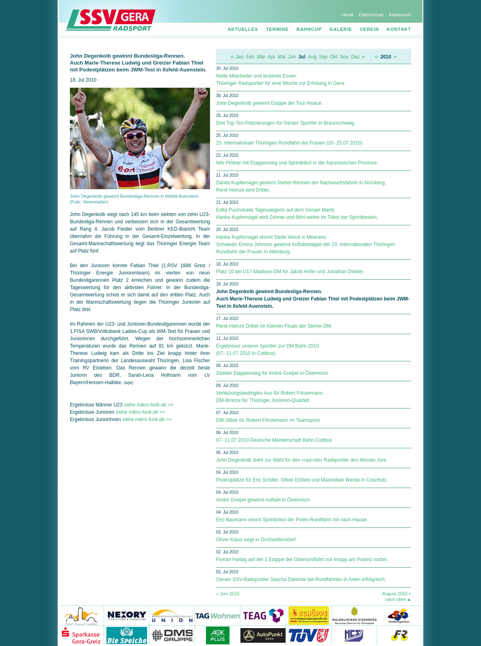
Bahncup (309, 29)
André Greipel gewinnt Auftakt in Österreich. (263, 500)
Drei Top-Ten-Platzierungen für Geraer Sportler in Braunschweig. (285, 123)
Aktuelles (243, 29)
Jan (239, 57)
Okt (334, 57)
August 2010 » (396, 593)
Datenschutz (371, 14)
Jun (292, 57)
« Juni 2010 (227, 593)
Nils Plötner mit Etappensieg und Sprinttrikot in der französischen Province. (297, 163)
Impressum (400, 14)
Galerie (340, 29)
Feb (250, 57)
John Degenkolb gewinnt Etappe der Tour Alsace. (269, 103)
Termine (277, 29)
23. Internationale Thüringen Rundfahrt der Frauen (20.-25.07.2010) (289, 143)
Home (347, 14)
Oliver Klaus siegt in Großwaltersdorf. (256, 539)
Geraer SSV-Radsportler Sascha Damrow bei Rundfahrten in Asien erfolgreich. (301, 579)
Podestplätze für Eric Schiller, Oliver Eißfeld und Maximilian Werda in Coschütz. (302, 480)
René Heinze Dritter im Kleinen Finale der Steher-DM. (274, 326)
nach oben (396, 599)
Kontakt (399, 29)
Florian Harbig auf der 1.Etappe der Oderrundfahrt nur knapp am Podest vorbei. (302, 559)
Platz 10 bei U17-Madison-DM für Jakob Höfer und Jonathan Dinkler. (290, 271)
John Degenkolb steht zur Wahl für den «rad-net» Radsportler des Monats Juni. (301, 460)
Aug (312, 57)
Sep (323, 57)
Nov (344, 57)
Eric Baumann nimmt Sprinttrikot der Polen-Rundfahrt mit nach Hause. (292, 520)
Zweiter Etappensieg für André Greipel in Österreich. (272, 373)
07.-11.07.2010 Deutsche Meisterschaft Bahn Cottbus (274, 440)
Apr (271, 57)
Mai (281, 57)
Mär (261, 57)
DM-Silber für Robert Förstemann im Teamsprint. (268, 420)
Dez (355, 57)
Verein (369, 29)
